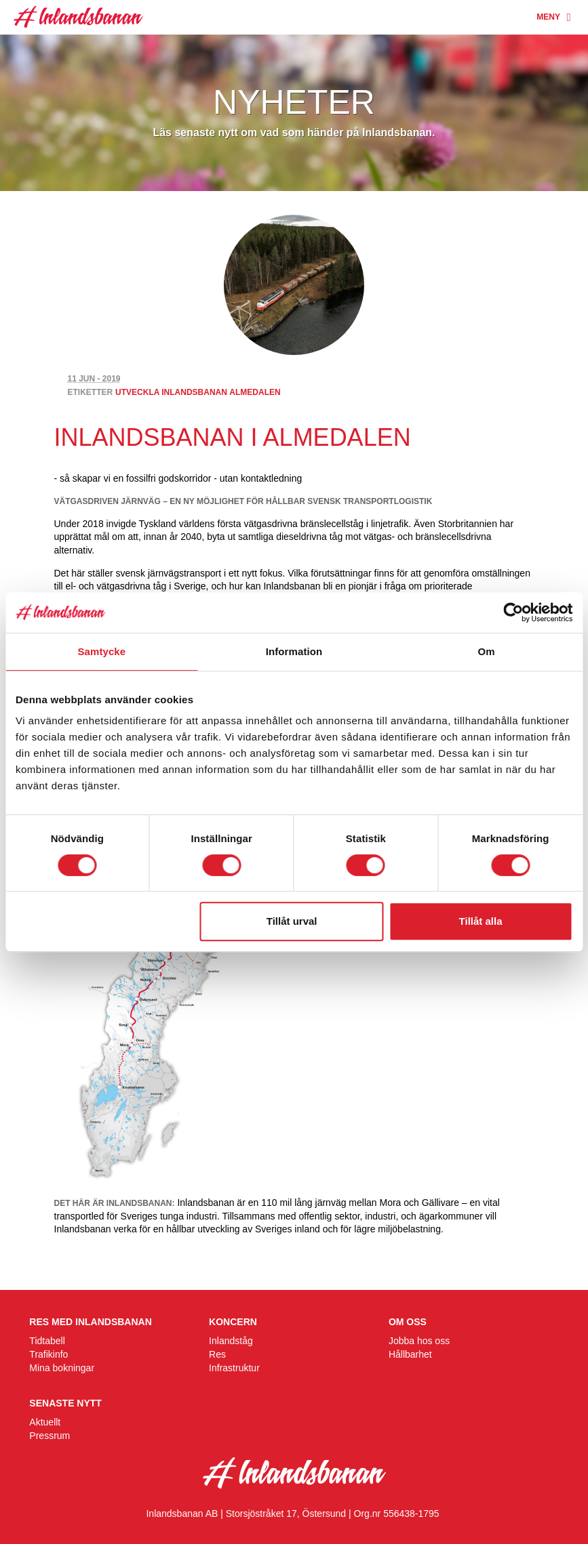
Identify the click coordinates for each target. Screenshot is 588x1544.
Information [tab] (294, 651)
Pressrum (49, 1435)
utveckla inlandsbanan (171, 392)
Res (217, 1354)
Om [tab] (486, 651)
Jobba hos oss (419, 1340)
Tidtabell (46, 1340)
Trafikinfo (48, 1354)
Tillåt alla (481, 921)
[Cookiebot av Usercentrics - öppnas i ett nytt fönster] (513, 612)
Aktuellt (44, 1422)
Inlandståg (231, 1340)
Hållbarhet (410, 1354)
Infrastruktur (234, 1367)
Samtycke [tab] (101, 651)
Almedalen (254, 392)
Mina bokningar (61, 1367)
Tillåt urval (292, 921)
